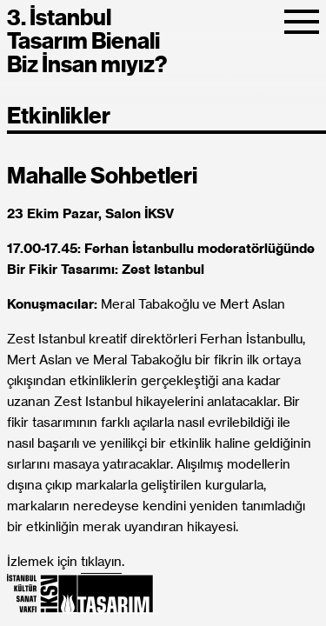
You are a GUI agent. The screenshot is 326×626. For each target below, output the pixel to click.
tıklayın (101, 562)
